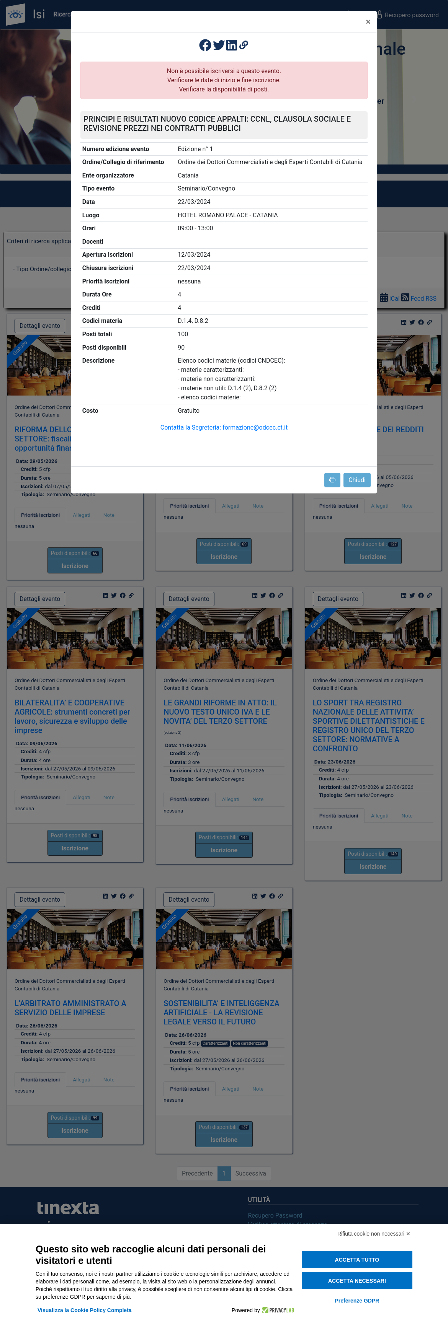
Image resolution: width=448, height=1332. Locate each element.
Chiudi (357, 480)
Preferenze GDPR (357, 1301)
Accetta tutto (357, 1260)
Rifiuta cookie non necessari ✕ (373, 1234)
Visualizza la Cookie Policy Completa (85, 1310)
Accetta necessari (357, 1281)
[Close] (368, 22)
